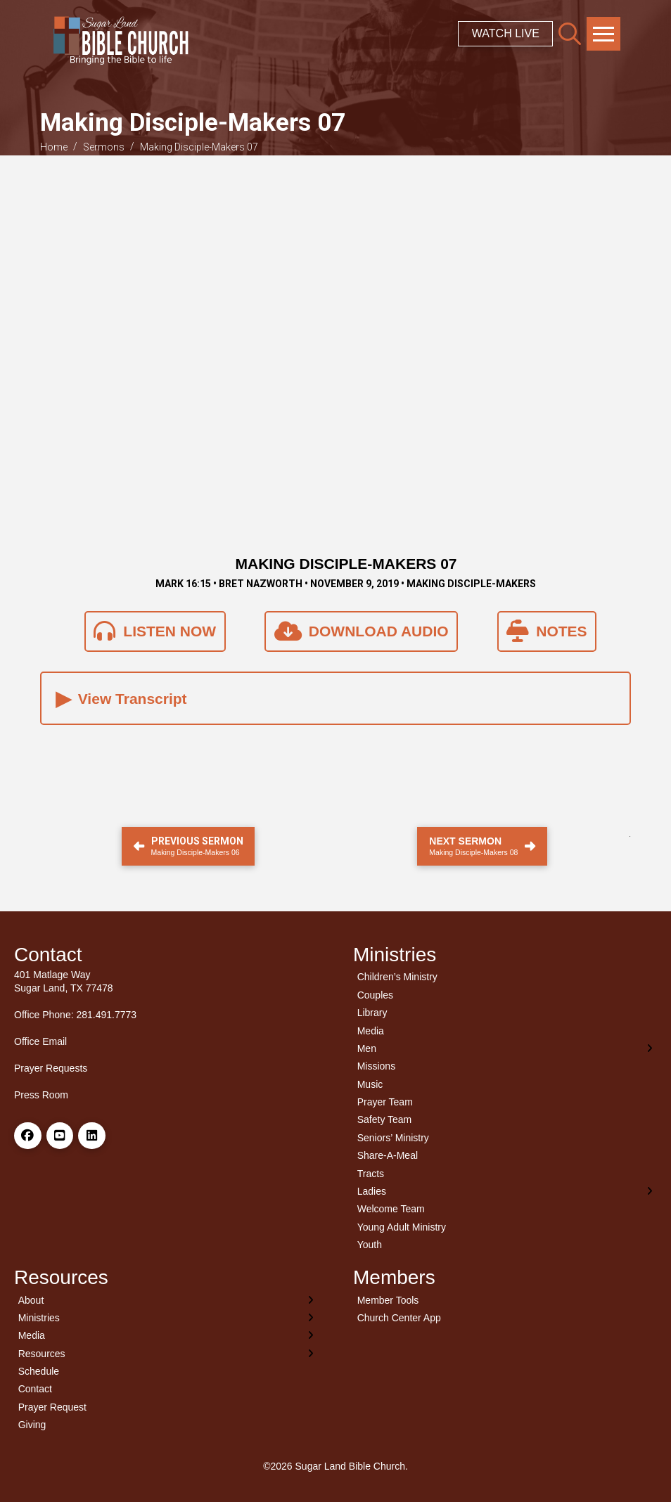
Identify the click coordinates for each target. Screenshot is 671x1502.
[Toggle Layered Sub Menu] (505, 1048)
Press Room (41, 1094)
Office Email (40, 1041)
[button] (570, 34)
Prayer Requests (50, 1068)
